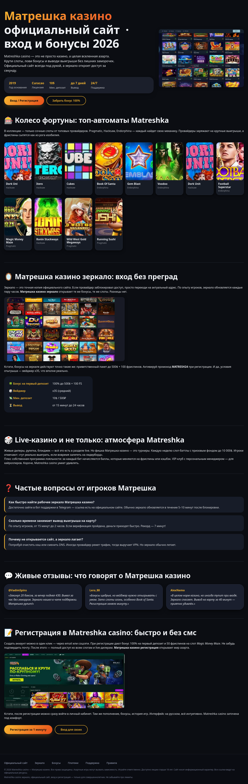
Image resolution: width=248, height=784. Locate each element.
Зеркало (40, 763)
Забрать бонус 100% (66, 100)
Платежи (73, 763)
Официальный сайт (16, 763)
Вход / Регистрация (24, 100)
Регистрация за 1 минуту (28, 729)
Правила (111, 763)
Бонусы (56, 763)
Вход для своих (71, 729)
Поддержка (92, 763)
